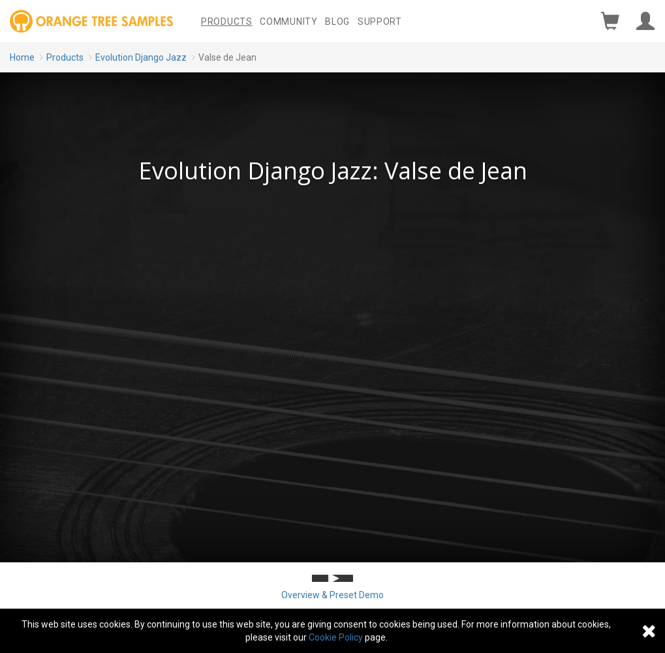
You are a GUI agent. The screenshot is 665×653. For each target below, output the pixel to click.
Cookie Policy (336, 637)
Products (227, 21)
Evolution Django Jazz (141, 57)
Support (380, 21)
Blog (337, 21)
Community (288, 21)
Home (22, 57)
